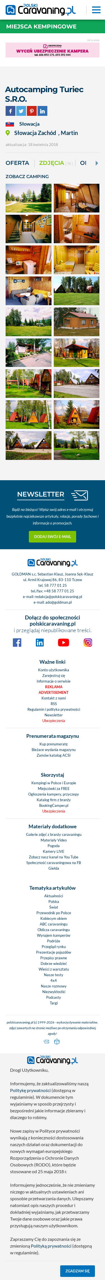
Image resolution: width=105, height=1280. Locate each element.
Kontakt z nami (53, 698)
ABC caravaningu (53, 924)
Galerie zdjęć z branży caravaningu (53, 834)
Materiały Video (54, 840)
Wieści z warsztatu (54, 969)
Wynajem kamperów (53, 935)
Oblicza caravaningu (54, 929)
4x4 (53, 980)
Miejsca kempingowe (41, 26)
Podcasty (53, 997)
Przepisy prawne (53, 958)
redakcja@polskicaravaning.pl (58, 596)
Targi (54, 1003)
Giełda (53, 868)
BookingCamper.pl (53, 805)
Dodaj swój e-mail (52, 536)
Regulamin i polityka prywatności (53, 709)
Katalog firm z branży (54, 800)
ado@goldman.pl (58, 602)
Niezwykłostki (53, 991)
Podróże (53, 941)
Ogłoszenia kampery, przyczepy (53, 794)
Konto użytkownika (53, 670)
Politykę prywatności (30, 1090)
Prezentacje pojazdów (53, 952)
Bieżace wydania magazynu (54, 749)
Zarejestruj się (53, 675)
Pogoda (54, 845)
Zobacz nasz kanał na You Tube (53, 857)
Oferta (17, 163)
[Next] (96, 163)
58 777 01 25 (55, 585)
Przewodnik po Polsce (53, 913)
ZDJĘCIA (56, 163)
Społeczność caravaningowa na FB (53, 862)
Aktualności (53, 896)
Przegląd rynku (54, 946)
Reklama (53, 687)
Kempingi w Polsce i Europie (53, 783)
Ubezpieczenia (53, 720)
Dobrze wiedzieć (54, 963)
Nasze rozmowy (54, 986)
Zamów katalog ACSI (54, 755)
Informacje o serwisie (54, 681)
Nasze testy (53, 975)
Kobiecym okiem (53, 918)
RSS (54, 703)
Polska (53, 901)
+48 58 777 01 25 (59, 591)
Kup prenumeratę (53, 744)
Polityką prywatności (51, 1245)
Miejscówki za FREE (54, 788)
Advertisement (54, 692)
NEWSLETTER (40, 494)
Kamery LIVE (53, 851)
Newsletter (54, 715)
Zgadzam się (78, 1271)
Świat (53, 907)
